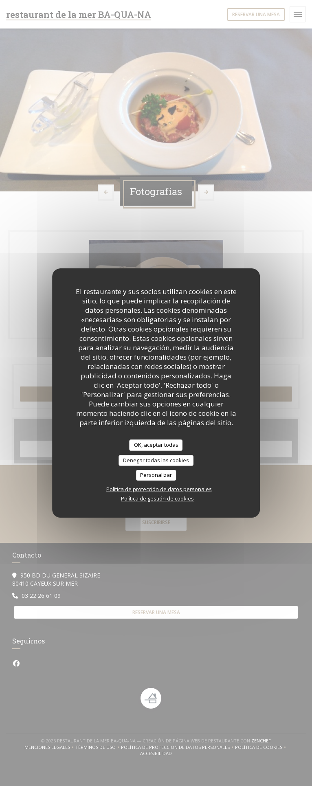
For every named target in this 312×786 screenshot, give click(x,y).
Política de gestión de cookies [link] (157, 498)
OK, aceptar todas (156, 444)
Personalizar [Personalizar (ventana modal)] (156, 475)
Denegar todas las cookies (156, 460)
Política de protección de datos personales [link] (159, 489)
